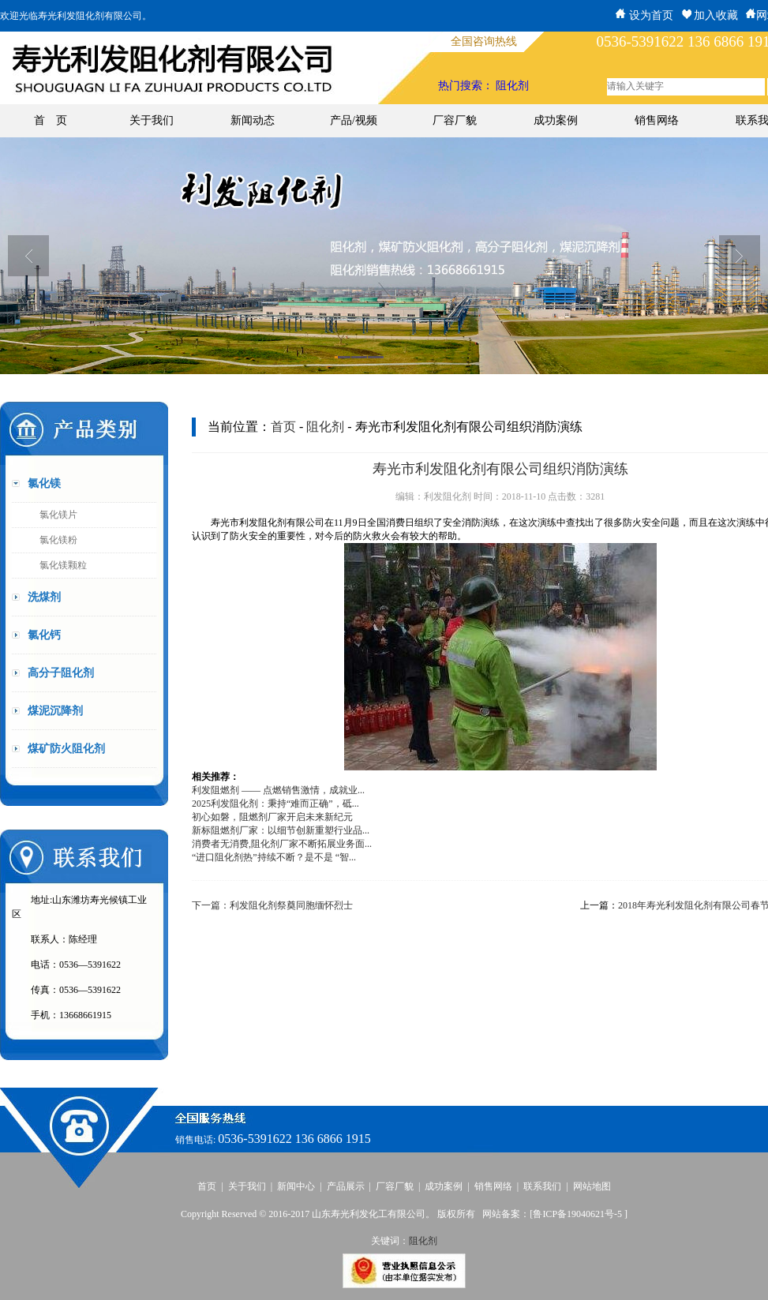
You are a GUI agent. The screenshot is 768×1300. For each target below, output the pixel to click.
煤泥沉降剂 (55, 711)
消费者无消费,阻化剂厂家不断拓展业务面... (282, 843)
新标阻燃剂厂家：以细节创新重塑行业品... (280, 830)
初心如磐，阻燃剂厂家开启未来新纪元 (272, 816)
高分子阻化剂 (61, 673)
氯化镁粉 (58, 539)
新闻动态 (252, 120)
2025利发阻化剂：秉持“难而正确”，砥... (275, 803)
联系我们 (542, 1186)
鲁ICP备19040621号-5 (578, 1213)
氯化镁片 (58, 514)
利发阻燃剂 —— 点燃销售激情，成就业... (278, 790)
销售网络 (657, 120)
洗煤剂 (44, 597)
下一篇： (211, 905)
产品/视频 (353, 120)
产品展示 (346, 1186)
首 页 (50, 120)
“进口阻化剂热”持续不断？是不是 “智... (274, 857)
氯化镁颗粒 (63, 565)
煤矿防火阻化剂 (66, 749)
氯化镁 (44, 483)
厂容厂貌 (455, 120)
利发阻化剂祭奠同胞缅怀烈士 (291, 905)
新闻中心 (296, 1186)
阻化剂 (512, 86)
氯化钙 (44, 635)
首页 (283, 426)
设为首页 (644, 15)
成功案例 (556, 120)
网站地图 (592, 1186)
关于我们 (151, 120)
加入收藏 (710, 15)
